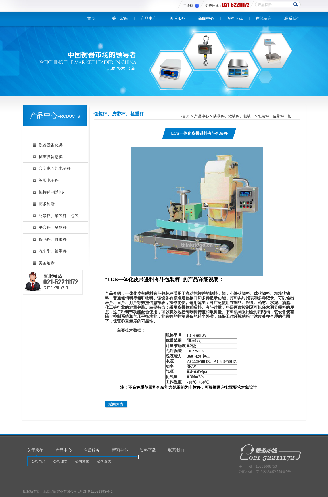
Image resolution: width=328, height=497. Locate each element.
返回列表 (115, 404)
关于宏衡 (120, 18)
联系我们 (292, 18)
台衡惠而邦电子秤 (55, 168)
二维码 (188, 6)
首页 (91, 18)
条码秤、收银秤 (53, 239)
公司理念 (60, 461)
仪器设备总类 (51, 145)
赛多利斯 (47, 204)
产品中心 (149, 18)
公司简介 (38, 461)
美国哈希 (47, 263)
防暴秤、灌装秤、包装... (60, 215)
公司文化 (82, 461)
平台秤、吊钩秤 (53, 227)
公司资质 (104, 461)
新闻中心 (206, 18)
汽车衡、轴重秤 (53, 251)
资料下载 (235, 18)
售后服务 (177, 18)
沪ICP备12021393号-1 (95, 492)
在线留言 (264, 18)
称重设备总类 (51, 156)
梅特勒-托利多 (51, 192)
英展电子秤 (49, 180)
